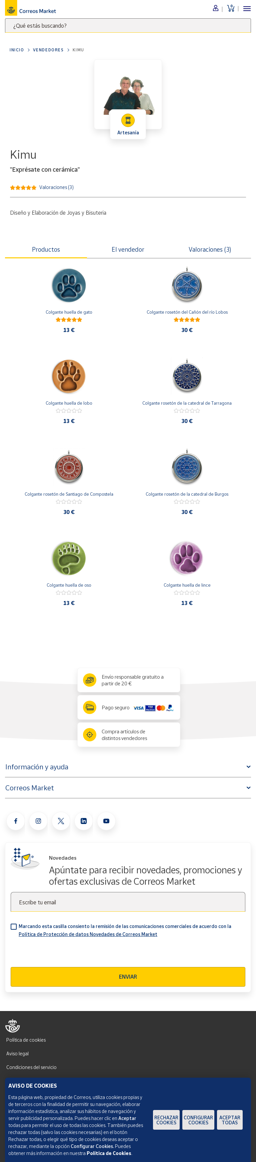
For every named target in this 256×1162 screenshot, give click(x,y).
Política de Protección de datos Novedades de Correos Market (88, 934)
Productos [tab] (46, 249)
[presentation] (61, 954)
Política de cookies (26, 1040)
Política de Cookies (109, 1153)
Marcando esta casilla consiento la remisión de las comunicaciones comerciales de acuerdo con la (125, 930)
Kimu (78, 49)
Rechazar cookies (166, 1120)
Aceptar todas (229, 1120)
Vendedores (48, 49)
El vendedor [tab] (128, 249)
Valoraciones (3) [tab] (210, 249)
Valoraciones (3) (56, 187)
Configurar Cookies (198, 1120)
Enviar (128, 976)
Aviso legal (17, 1053)
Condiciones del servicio (31, 1067)
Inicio (17, 49)
